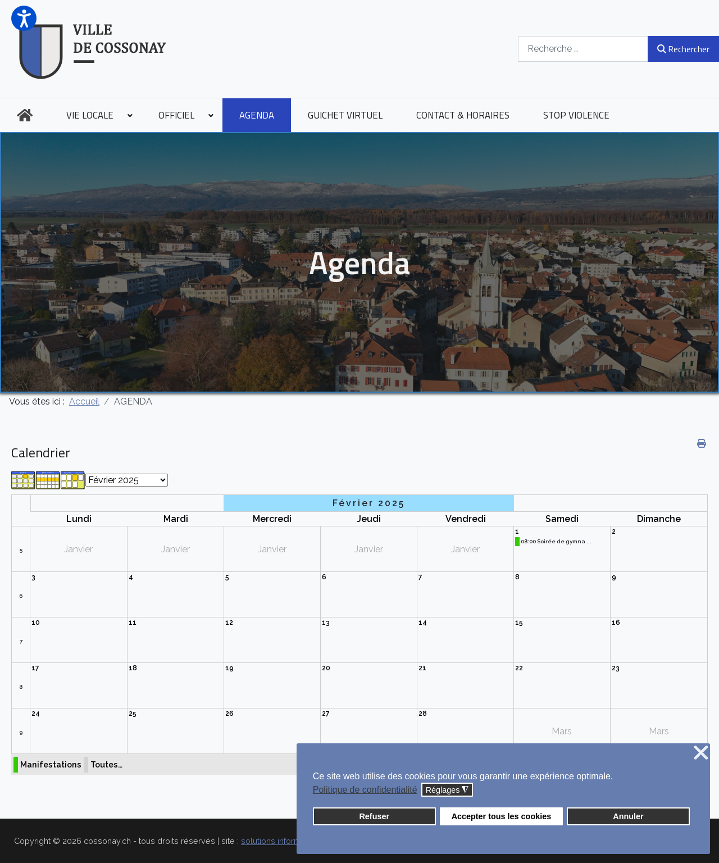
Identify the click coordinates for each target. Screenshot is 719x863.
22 (519, 668)
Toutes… (106, 764)
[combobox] (583, 48)
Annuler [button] (628, 816)
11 (132, 622)
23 (616, 668)
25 (132, 713)
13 (326, 622)
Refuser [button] (374, 816)
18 (133, 668)
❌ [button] (701, 753)
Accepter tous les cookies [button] (502, 816)
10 (35, 622)
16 (616, 622)
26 (229, 713)
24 (35, 713)
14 (422, 622)
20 (326, 668)
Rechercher (683, 49)
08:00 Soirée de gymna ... (556, 541)
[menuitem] (24, 115)
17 (35, 668)
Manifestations (50, 764)
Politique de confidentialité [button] (365, 789)
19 (229, 668)
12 (229, 622)
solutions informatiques (285, 841)
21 (422, 668)
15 (519, 622)
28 (422, 713)
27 (326, 713)
